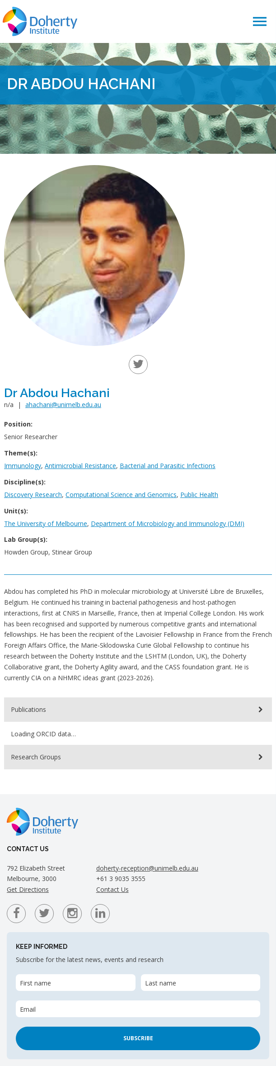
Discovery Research (33, 494)
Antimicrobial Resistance (80, 465)
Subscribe (138, 1038)
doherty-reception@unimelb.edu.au (147, 868)
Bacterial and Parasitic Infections (167, 465)
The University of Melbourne (45, 523)
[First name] (76, 982)
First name (35, 983)
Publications (28, 709)
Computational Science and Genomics (121, 494)
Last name (160, 983)
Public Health (199, 494)
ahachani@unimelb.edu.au (63, 404)
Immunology (22, 465)
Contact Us (112, 889)
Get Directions (28, 889)
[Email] (138, 1008)
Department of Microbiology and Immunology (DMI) (167, 523)
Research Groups (36, 757)
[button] (260, 21)
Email (28, 1009)
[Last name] (201, 982)
